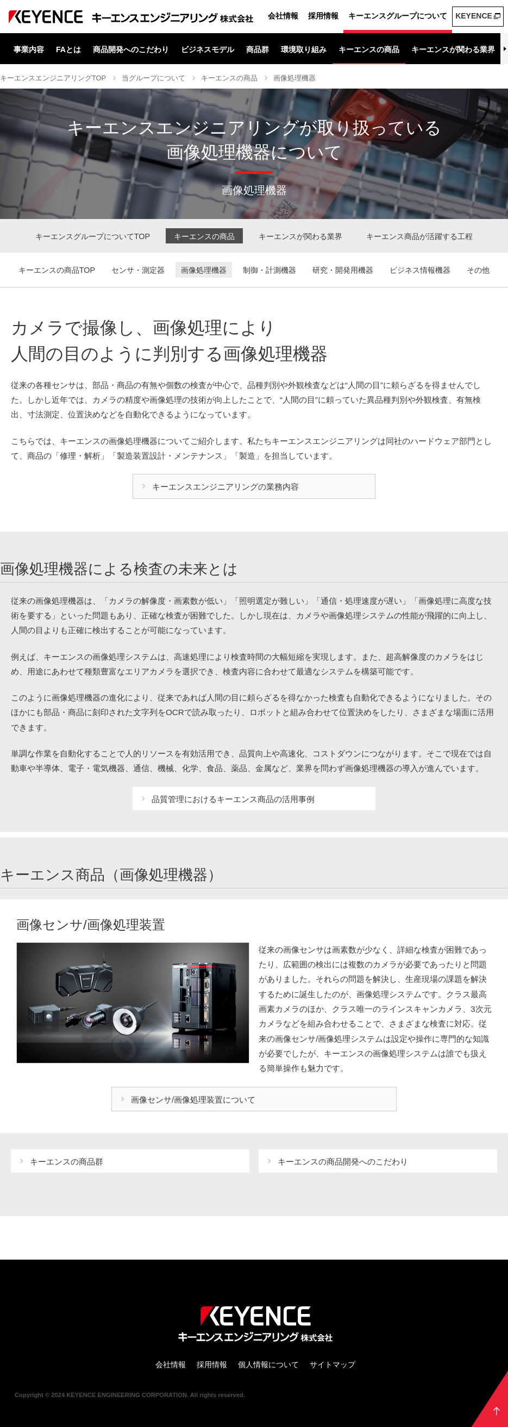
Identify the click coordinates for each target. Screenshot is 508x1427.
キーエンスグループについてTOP (92, 236)
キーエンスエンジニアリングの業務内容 (225, 486)
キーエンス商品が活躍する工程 (419, 236)
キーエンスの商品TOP (56, 270)
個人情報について (268, 1364)
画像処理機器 (294, 78)
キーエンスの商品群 (66, 1161)
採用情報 (323, 15)
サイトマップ (332, 1364)
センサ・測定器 (138, 270)
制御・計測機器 (269, 270)
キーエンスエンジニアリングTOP (53, 78)
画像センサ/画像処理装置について (193, 1099)
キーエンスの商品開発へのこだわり (343, 1161)
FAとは (68, 49)
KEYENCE (473, 15)
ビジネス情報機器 (420, 270)
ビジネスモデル (207, 49)
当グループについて (153, 78)
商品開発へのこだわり (131, 49)
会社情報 (283, 15)
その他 (478, 270)
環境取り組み (304, 49)
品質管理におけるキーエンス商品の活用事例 (233, 799)
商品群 (257, 49)
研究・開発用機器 (342, 270)
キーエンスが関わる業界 (453, 49)
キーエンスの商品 (368, 49)
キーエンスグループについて (397, 15)
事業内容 (29, 49)
